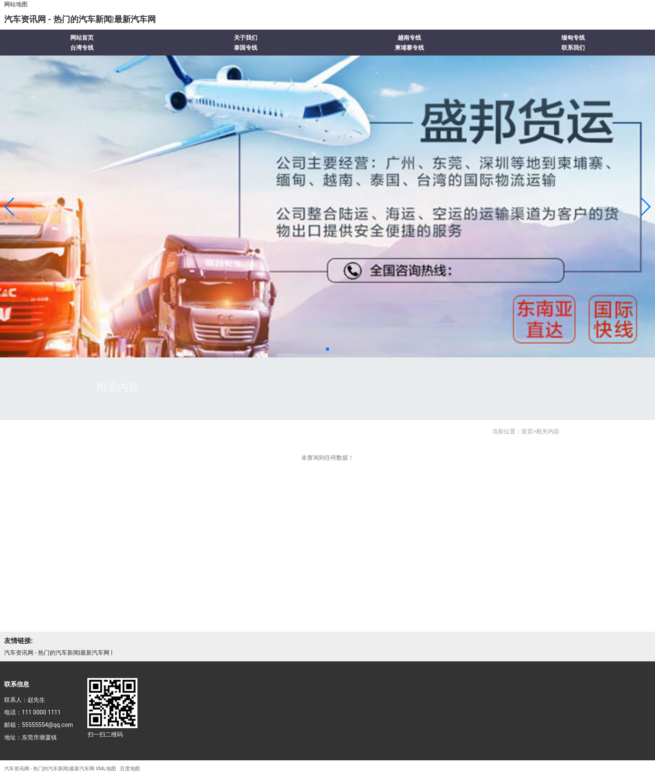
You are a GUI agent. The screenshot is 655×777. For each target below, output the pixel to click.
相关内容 (547, 431)
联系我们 (573, 47)
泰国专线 (245, 47)
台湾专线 (82, 47)
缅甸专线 (573, 37)
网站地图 (16, 4)
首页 (527, 431)
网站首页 (82, 37)
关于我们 (245, 37)
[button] (9, 206)
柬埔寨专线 (409, 47)
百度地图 (130, 769)
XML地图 (106, 769)
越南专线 (409, 37)
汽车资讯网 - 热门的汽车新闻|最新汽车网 (80, 19)
